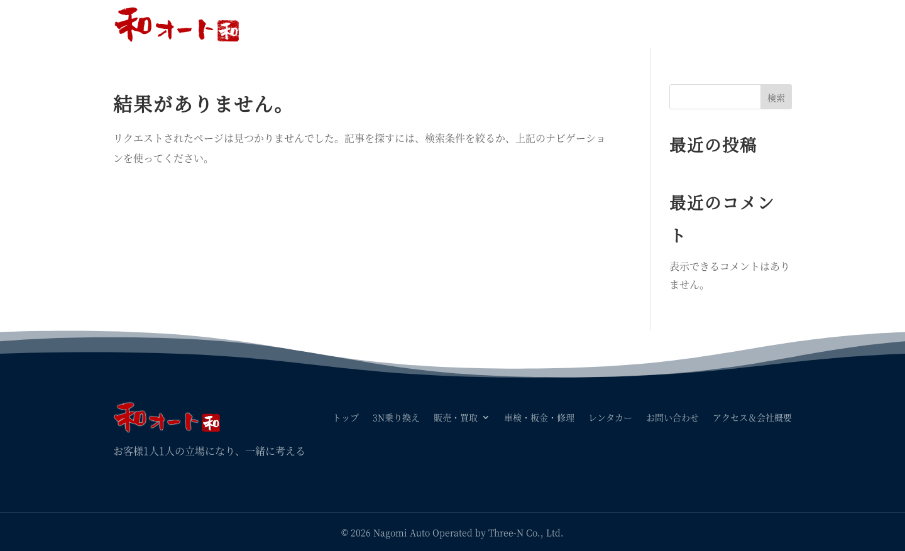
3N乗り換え (396, 24)
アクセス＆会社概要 (752, 24)
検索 (776, 97)
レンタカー (610, 24)
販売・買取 (456, 24)
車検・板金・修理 (539, 24)
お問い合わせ (672, 24)
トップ (345, 24)
